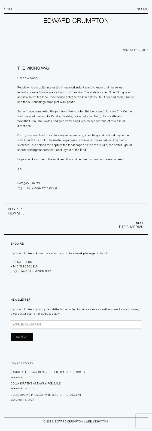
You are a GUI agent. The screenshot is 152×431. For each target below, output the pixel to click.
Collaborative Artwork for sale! (36, 383)
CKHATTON (100, 421)
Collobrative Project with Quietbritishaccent (46, 394)
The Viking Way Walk (41, 188)
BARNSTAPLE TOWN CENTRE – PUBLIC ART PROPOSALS (48, 372)
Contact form (21, 262)
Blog (36, 183)
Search (142, 9)
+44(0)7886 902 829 (24, 266)
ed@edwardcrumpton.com (31, 271)
